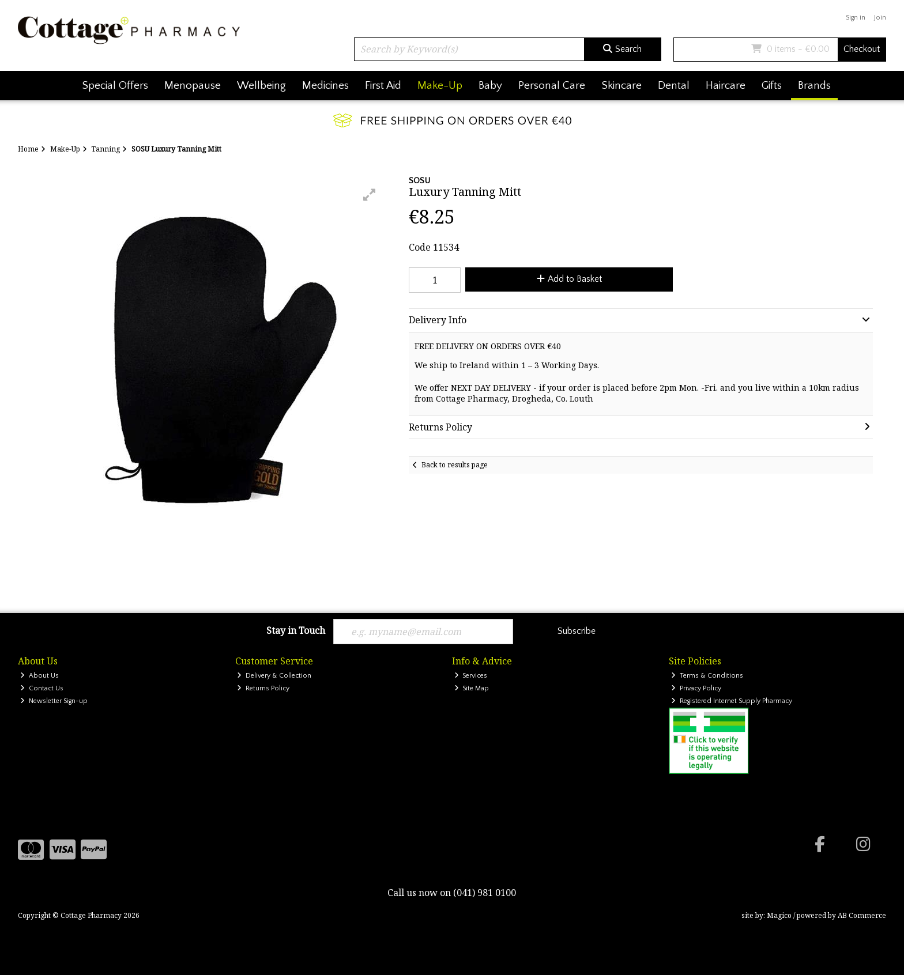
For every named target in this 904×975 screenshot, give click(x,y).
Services (471, 675)
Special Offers (115, 86)
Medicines (325, 86)
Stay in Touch (295, 631)
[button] (369, 195)
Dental (674, 86)
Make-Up (439, 86)
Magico (779, 915)
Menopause (192, 86)
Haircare (725, 86)
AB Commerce (862, 915)
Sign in (855, 17)
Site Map (471, 688)
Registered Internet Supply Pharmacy (731, 701)
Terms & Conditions (707, 675)
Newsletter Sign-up (54, 701)
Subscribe (577, 631)
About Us (39, 675)
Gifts (772, 86)
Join (880, 17)
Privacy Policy (696, 688)
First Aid (383, 86)
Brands (814, 86)
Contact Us (41, 688)
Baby (490, 86)
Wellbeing (261, 86)
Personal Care (551, 86)
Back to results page (454, 465)
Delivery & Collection (274, 675)
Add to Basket (569, 279)
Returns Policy (263, 688)
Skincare (621, 86)
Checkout (861, 49)
